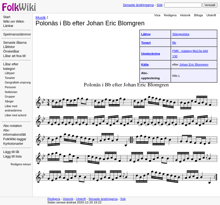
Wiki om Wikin (13, 21)
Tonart (146, 42)
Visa (157, 15)
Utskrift (211, 15)
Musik (40, 17)
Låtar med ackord (15, 115)
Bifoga (198, 15)
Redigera (170, 15)
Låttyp (145, 34)
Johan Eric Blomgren (193, 64)
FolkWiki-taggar (14, 139)
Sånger (9, 101)
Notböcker (11, 92)
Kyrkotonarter (13, 144)
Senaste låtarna (15, 43)
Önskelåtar (11, 51)
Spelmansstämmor (17, 34)
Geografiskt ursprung (18, 82)
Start (6, 17)
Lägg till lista (12, 156)
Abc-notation (12, 126)
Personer (10, 87)
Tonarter (10, 78)
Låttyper (10, 73)
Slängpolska (180, 34)
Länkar (8, 26)
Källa (145, 64)
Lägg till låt (11, 152)
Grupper (10, 96)
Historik (185, 15)
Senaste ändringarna (138, 5)
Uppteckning (150, 53)
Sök (159, 5)
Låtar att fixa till (14, 56)
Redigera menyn (21, 164)
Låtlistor (9, 47)
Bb (174, 42)
